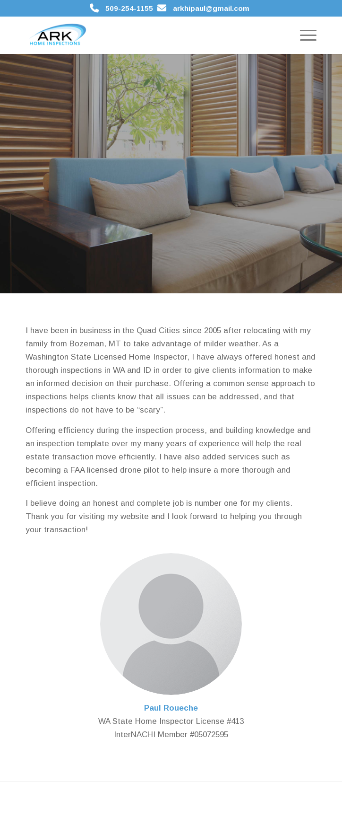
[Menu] (303, 35)
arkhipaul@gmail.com (211, 8)
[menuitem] (303, 35)
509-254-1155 (129, 8)
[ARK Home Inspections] (142, 35)
